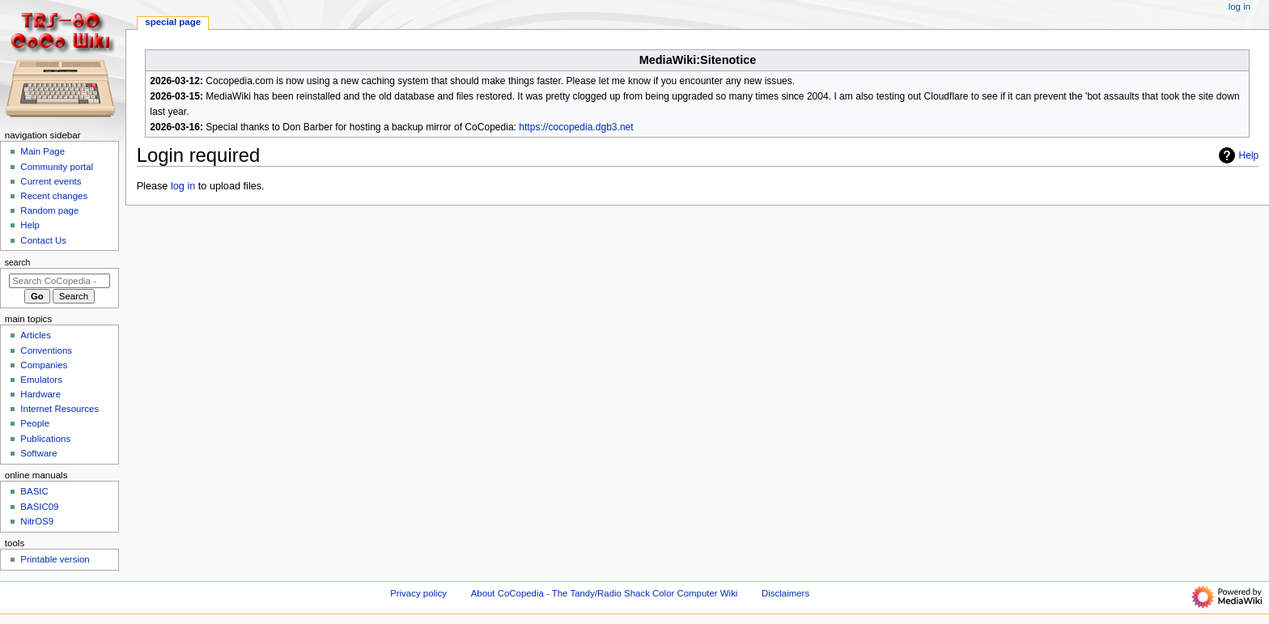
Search (18, 262)
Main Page (42, 151)
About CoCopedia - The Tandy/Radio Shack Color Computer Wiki (604, 593)
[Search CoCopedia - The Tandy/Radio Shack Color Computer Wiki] (59, 281)
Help (1237, 155)
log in (183, 186)
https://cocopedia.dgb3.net (576, 127)
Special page (173, 22)
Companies (43, 365)
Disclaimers (785, 593)
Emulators (41, 379)
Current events (50, 181)
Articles (35, 335)
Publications (45, 439)
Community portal (56, 167)
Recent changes (53, 196)
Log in (1239, 6)
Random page (49, 210)
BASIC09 (39, 507)
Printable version (54, 559)
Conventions (46, 350)
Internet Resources (59, 409)
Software (38, 453)
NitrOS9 (36, 521)
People (34, 423)
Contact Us (43, 240)
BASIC (34, 491)
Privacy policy (418, 593)
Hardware (40, 394)
